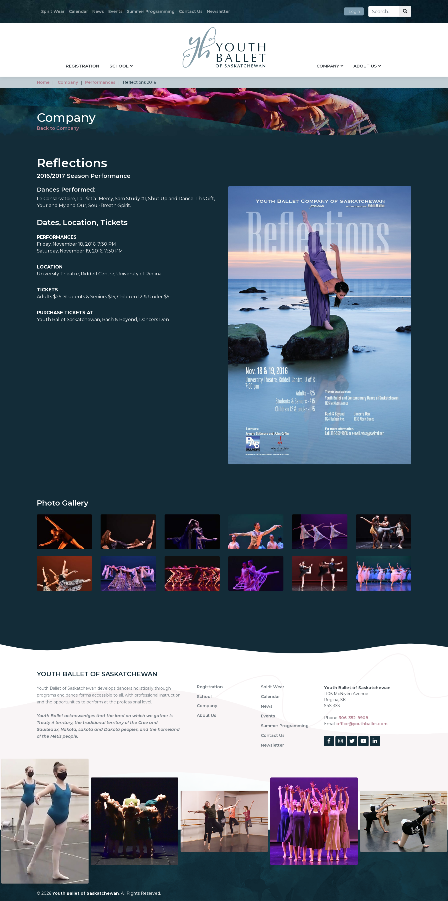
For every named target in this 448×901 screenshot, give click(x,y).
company (68, 82)
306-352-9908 (353, 717)
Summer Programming (151, 11)
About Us (365, 66)
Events (115, 11)
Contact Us (191, 11)
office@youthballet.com (361, 723)
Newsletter (218, 11)
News (98, 11)
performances (100, 82)
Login (354, 11)
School (119, 66)
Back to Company (58, 128)
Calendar (78, 11)
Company (328, 66)
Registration (82, 66)
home (43, 82)
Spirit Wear (53, 11)
